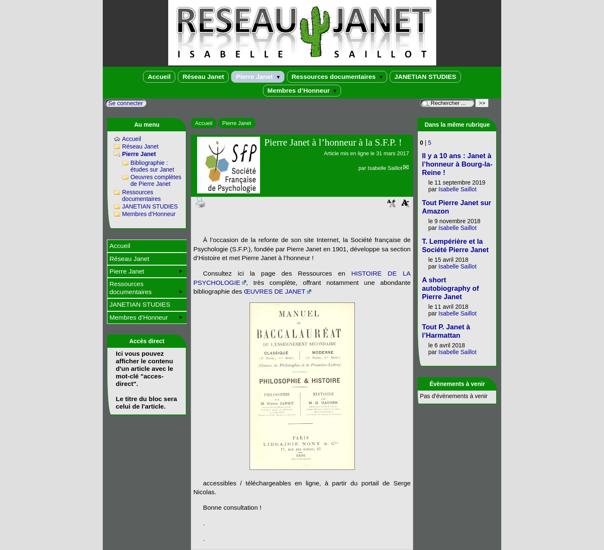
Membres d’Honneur (302, 90)
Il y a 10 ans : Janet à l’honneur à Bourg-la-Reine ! (457, 164)
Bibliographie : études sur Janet (152, 166)
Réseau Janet (203, 76)
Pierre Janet (257, 76)
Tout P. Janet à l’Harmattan (446, 331)
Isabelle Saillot (384, 168)
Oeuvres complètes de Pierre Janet (155, 180)
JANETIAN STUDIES (425, 76)
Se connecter (125, 103)
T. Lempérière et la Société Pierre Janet (455, 245)
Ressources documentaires (337, 76)
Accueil (159, 76)
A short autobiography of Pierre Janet (450, 288)
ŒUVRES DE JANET (274, 291)
